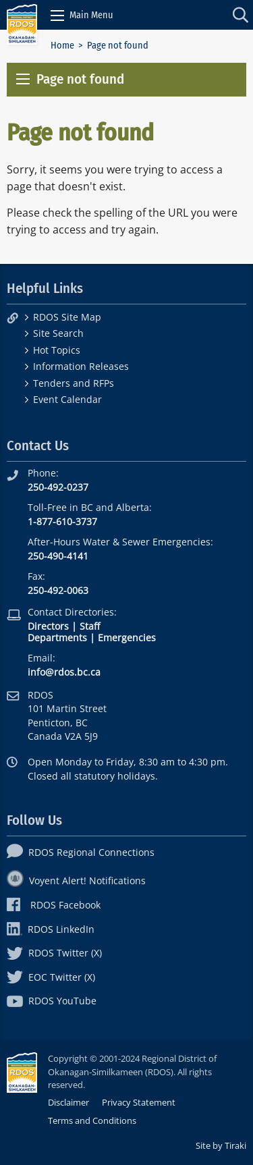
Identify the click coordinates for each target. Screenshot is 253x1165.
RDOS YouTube (51, 1000)
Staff (90, 626)
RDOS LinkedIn (50, 929)
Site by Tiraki (221, 1145)
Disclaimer (68, 1102)
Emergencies (127, 637)
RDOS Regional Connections (80, 852)
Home (62, 45)
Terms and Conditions (92, 1120)
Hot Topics (56, 350)
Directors (48, 626)
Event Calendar (67, 399)
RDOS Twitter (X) (54, 952)
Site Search (58, 333)
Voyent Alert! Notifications (76, 880)
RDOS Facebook (54, 904)
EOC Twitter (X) (51, 977)
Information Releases (81, 366)
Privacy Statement (138, 1102)
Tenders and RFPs (73, 383)
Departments (57, 637)
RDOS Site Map (67, 316)
